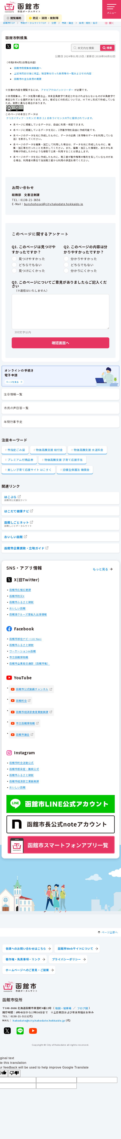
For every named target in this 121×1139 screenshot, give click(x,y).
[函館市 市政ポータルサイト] (22, 7)
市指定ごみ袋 (16, 450)
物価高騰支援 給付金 (49, 450)
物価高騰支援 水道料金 (88, 450)
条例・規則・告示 (88, 22)
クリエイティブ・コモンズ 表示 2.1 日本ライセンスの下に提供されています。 (50, 118)
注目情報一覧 (13, 394)
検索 (109, 48)
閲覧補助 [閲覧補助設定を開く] (14, 18)
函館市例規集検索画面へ (28, 68)
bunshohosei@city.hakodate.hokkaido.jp (53, 204)
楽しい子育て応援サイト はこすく (30, 470)
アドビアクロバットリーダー (57, 89)
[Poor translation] (14, 1073)
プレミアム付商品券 (20, 460)
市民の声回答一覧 (16, 408)
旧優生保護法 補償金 (76, 470)
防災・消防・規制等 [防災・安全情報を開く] (44, 18)
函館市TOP (9, 22)
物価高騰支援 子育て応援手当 (63, 460)
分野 (54, 22)
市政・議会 (67, 22)
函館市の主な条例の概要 (28, 79)
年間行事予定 (13, 422)
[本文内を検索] (93, 48)
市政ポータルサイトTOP (33, 22)
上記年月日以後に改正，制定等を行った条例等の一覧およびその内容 (53, 73)
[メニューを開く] (111, 9)
